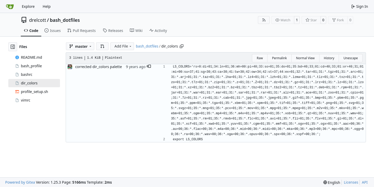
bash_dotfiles (65, 20)
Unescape (350, 58)
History (329, 58)
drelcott (37, 20)
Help (47, 6)
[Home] (10, 6)
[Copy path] (181, 46)
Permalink (279, 58)
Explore (28, 6)
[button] (102, 46)
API (365, 182)
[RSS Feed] (264, 20)
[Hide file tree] (12, 46)
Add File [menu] (123, 46)
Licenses (351, 182)
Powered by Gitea (20, 182)
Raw (260, 58)
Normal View (305, 58)
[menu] (331, 182)
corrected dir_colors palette (98, 66)
